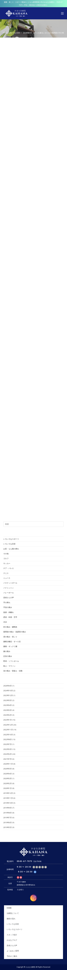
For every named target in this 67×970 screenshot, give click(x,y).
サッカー (6, 563)
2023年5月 (7, 700)
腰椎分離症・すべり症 (12, 641)
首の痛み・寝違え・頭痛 (12, 671)
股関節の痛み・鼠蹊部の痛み (14, 632)
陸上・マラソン (9, 666)
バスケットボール (10, 583)
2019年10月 (8, 803)
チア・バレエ (8, 568)
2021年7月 (7, 759)
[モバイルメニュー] (62, 13)
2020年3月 (7, 778)
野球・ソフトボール (11, 661)
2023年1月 (7, 720)
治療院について (13, 913)
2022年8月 (7, 739)
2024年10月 (8, 690)
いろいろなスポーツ (11, 539)
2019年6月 (7, 822)
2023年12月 (8, 695)
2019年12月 (8, 793)
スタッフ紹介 (12, 935)
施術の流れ (11, 919)
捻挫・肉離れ (8, 612)
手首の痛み (7, 607)
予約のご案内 (12, 956)
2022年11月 (8, 729)
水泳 (5, 622)
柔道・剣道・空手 (10, 617)
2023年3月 (7, 710)
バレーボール (8, 592)
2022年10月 (8, 734)
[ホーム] (4, 33)
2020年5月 (7, 768)
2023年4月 (7, 705)
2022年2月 (7, 754)
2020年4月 (7, 773)
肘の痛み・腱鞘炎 (10, 627)
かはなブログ (12, 940)
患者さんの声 (8, 597)
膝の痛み (6, 651)
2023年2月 (7, 715)
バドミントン (8, 588)
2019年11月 (8, 798)
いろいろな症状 (9, 544)
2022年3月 (7, 749)
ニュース (6, 578)
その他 (6, 553)
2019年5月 (7, 827)
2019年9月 (7, 807)
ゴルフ (6, 558)
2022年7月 (7, 744)
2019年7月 (7, 817)
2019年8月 (7, 812)
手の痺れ (6, 602)
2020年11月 (8, 764)
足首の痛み (7, 656)
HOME (9, 908)
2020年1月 (7, 788)
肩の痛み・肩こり (10, 636)
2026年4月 (7, 685)
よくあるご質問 (13, 951)
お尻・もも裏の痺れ (11, 549)
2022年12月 (8, 725)
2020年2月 (7, 783)
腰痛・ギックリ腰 (10, 646)
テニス (6, 573)
